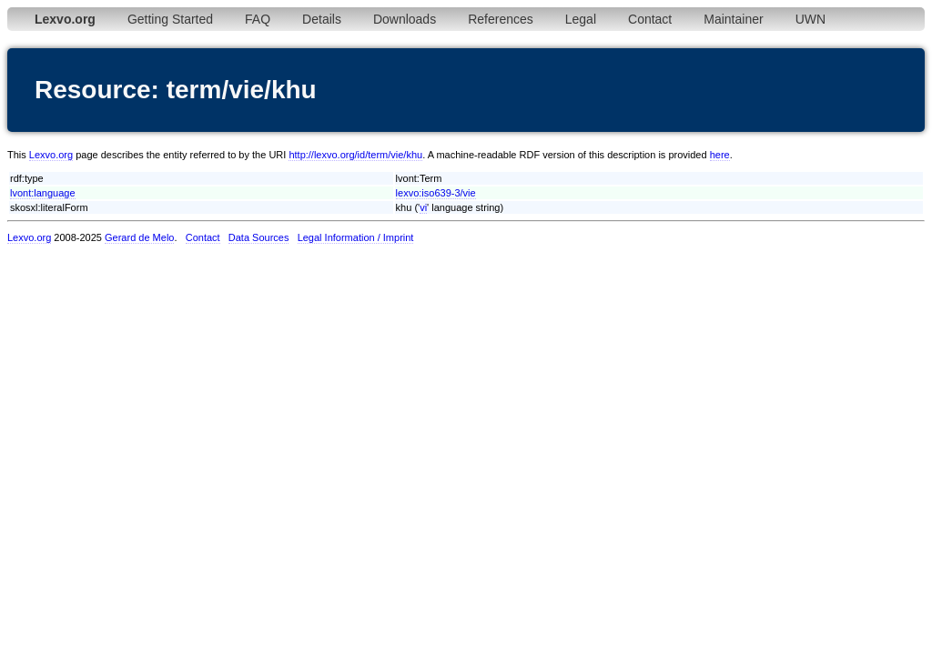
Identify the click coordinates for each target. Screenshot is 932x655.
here (720, 154)
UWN (810, 19)
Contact (650, 19)
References (500, 19)
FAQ (257, 19)
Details (321, 19)
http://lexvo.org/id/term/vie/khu (355, 154)
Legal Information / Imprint (356, 237)
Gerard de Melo (139, 237)
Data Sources (258, 237)
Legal (580, 19)
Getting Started (170, 19)
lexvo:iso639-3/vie (436, 192)
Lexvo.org (51, 154)
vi (423, 207)
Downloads (404, 19)
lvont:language (43, 192)
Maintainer (733, 19)
